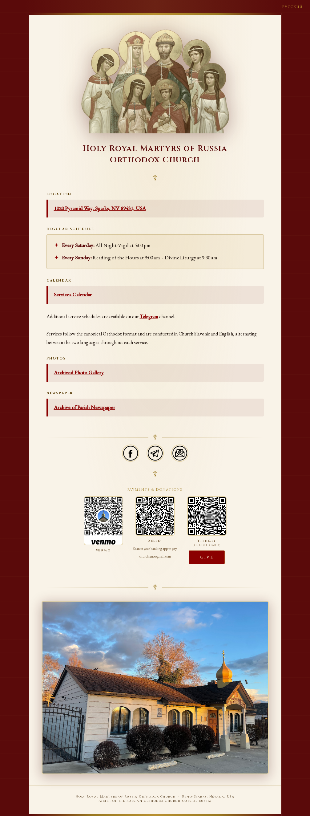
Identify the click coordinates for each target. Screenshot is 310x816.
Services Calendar (73, 294)
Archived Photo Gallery (79, 372)
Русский (292, 6)
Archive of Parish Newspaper (84, 407)
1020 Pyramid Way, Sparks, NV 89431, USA (100, 208)
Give (206, 557)
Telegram (149, 316)
